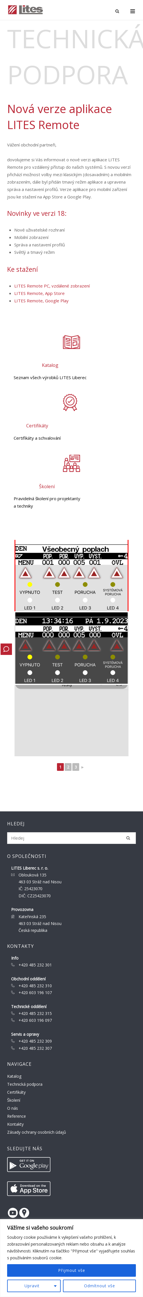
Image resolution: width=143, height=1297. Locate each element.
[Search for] (71, 838)
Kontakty (15, 1124)
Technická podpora (24, 1084)
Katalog (14, 1076)
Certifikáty (16, 1092)
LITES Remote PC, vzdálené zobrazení (52, 286)
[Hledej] (128, 838)
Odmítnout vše (99, 1285)
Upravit (32, 1285)
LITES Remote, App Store (39, 293)
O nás (12, 1108)
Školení (13, 1100)
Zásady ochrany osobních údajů (36, 1132)
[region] (71, 1258)
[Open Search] (117, 11)
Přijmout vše (71, 1270)
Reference (16, 1116)
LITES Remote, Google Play (41, 300)
